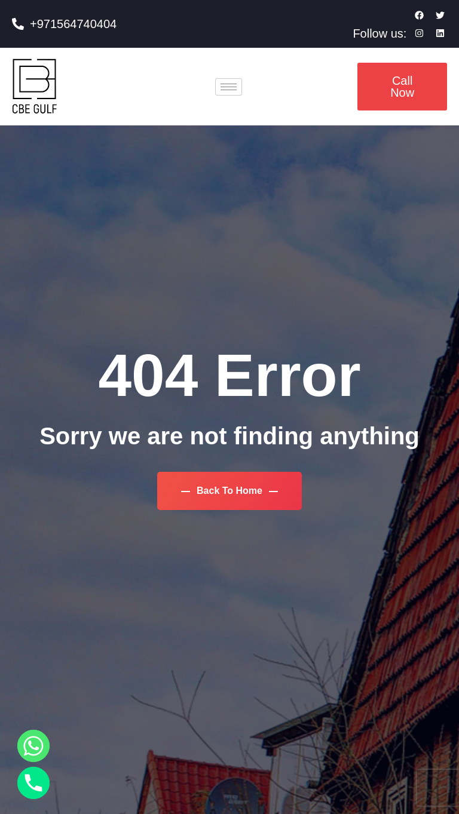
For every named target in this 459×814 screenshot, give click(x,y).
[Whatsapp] (33, 746)
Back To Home (230, 491)
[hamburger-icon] (228, 87)
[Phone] (33, 783)
